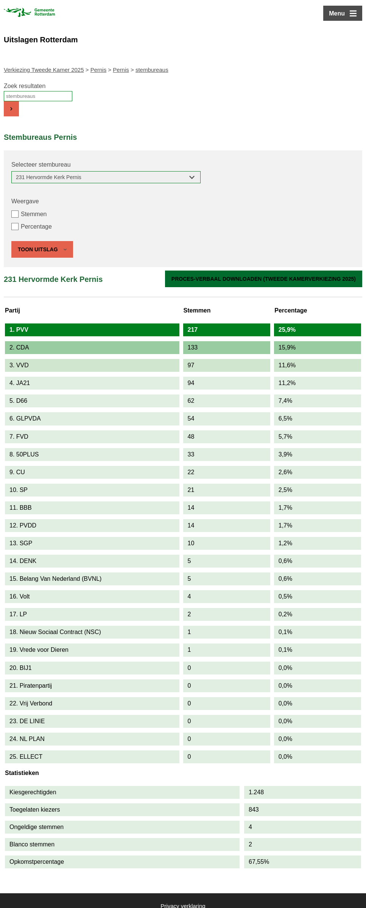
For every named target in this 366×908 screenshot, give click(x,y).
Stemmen (34, 214)
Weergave (25, 201)
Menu (337, 13)
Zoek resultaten (24, 86)
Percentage (36, 226)
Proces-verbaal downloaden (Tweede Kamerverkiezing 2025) (263, 279)
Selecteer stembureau (41, 164)
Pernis (98, 70)
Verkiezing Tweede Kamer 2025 (44, 70)
